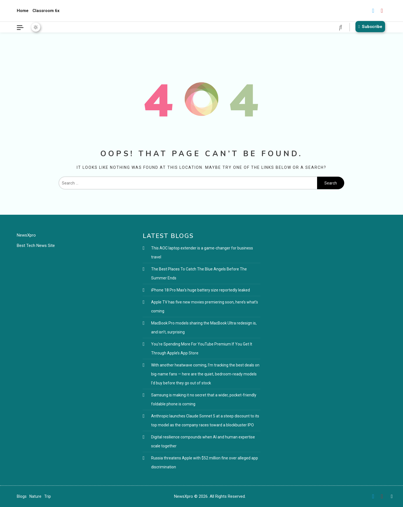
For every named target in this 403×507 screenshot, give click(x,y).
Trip (47, 496)
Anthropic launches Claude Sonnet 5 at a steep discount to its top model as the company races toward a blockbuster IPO (205, 420)
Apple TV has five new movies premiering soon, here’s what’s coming (204, 306)
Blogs (22, 496)
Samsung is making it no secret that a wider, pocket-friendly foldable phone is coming (203, 399)
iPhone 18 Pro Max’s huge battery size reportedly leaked (200, 290)
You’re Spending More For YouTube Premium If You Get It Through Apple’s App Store (201, 348)
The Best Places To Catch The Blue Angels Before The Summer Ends (199, 273)
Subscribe (369, 26)
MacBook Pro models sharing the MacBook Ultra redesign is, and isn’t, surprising (204, 327)
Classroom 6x (46, 10)
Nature (35, 496)
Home (23, 10)
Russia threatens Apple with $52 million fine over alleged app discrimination (204, 462)
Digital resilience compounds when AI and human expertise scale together (203, 441)
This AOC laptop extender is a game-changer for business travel (202, 252)
